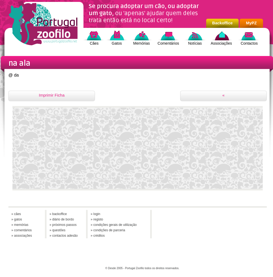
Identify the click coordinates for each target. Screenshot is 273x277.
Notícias (195, 43)
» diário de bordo (62, 219)
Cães (94, 43)
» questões (57, 230)
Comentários (168, 43)
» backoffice (58, 214)
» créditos (98, 236)
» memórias (19, 225)
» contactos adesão (64, 236)
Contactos (249, 43)
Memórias (141, 43)
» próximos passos (63, 225)
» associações (21, 236)
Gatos (117, 43)
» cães (16, 214)
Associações (221, 43)
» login (95, 214)
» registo (97, 219)
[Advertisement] (137, 151)
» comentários (21, 230)
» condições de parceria (108, 230)
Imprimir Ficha (51, 95)
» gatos (16, 219)
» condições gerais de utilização (114, 225)
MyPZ (251, 23)
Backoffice (222, 23)
